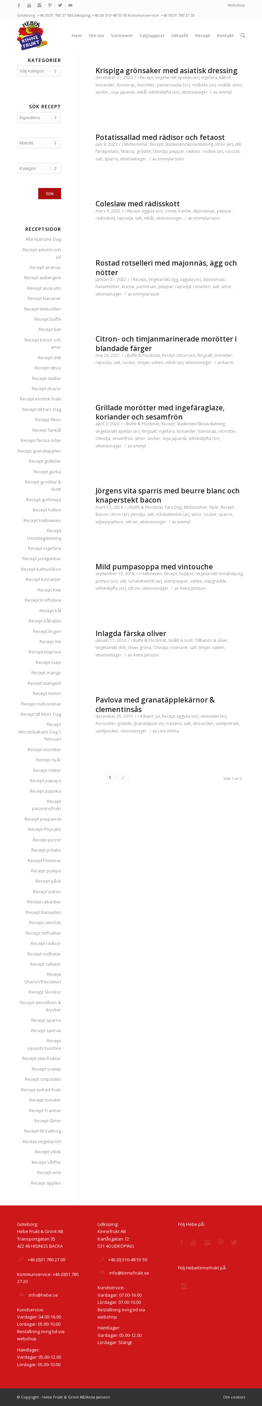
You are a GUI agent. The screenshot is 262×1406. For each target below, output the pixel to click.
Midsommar (136, 144)
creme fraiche (177, 211)
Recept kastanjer (43, 579)
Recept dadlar (46, 378)
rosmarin (179, 647)
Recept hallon (47, 510)
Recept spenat (46, 1030)
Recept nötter (47, 770)
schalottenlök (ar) (172, 514)
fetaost (127, 151)
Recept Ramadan (43, 912)
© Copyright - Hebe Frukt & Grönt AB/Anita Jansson (63, 1397)
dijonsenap (204, 211)
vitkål (142, 92)
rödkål (224, 85)
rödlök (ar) (213, 151)
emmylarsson (171, 159)
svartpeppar (176, 581)
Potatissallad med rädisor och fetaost (160, 137)
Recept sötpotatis (43, 1079)
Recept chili (49, 357)
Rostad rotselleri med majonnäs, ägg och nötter (166, 267)
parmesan (146, 286)
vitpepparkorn (109, 522)
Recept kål (50, 610)
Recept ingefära (44, 548)
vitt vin (132, 522)
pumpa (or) (106, 581)
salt (99, 159)
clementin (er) (213, 716)
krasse (128, 286)
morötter (146, 85)
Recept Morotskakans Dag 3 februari (39, 731)
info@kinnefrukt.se (129, 1273)
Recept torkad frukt (41, 1090)
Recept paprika (45, 791)
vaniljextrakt (227, 723)
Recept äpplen (46, 1183)
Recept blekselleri (42, 309)
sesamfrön (122, 438)
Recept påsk (48, 881)
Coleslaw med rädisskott (138, 203)
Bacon (102, 514)
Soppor (186, 573)
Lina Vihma (168, 731)
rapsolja (125, 218)
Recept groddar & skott (43, 485)
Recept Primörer (44, 860)
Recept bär (50, 329)
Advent (147, 716)
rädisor (193, 151)
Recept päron (47, 891)
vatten (157, 362)
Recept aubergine (42, 277)
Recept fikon (48, 419)
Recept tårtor (47, 1121)
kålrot (225, 77)
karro (228, 362)
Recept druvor (46, 388)
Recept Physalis (44, 829)
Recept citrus (47, 368)
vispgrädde (215, 581)
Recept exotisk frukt (40, 399)
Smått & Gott (180, 640)
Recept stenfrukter (41, 1058)
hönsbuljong (230, 573)
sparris (111, 159)
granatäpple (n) (148, 723)
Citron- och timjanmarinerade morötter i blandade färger (166, 343)
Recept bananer (44, 298)
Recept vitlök (48, 1152)
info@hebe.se (43, 1295)
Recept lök (50, 641)
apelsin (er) (188, 77)
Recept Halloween (42, 520)
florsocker (105, 723)
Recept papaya (45, 780)
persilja (138, 514)
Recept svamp (46, 1069)
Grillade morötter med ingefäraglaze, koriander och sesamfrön (160, 412)
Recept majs (48, 662)
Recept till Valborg (42, 1131)
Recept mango (46, 672)
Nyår (214, 507)
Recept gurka (47, 472)
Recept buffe (47, 319)
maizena (173, 723)
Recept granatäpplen (39, 451)
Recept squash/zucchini (44, 1044)
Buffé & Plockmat (143, 355)
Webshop (236, 4)
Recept (146, 77)
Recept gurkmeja (43, 499)
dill (238, 144)
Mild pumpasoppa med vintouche (154, 566)
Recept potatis (46, 850)
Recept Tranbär (45, 1110)
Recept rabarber (44, 902)
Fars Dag (173, 507)
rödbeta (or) (204, 85)
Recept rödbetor (44, 954)
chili (122, 647)
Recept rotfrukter (43, 933)
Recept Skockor (45, 992)
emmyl (225, 92)
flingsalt (204, 355)
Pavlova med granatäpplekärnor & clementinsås (155, 704)
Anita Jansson (193, 588)
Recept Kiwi (49, 590)
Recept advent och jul (42, 253)
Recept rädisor (46, 943)
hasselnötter (108, 286)
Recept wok (49, 1172)
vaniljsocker (107, 731)
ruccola (232, 151)
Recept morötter (44, 749)
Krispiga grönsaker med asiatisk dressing (166, 70)
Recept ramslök (45, 922)
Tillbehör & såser (211, 640)
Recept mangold (44, 683)
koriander (105, 85)
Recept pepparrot (43, 819)
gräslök (143, 151)
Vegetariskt (166, 77)
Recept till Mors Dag (40, 714)
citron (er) (223, 144)
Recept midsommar (41, 704)
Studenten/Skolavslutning (189, 144)
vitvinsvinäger (194, 92)
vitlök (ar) (174, 362)
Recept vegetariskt (42, 1141)
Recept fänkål (46, 430)
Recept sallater (45, 964)
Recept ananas (45, 267)
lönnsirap (126, 85)
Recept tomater (45, 1100)
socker (102, 92)
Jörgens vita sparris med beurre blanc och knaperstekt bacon (168, 495)
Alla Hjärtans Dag (43, 239)
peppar (177, 151)
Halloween (151, 573)
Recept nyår (48, 760)
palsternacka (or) (173, 85)
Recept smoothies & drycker (40, 1006)
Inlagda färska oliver (131, 633)
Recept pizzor (47, 840)
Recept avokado (44, 288)
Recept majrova (45, 652)
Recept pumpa (46, 871)
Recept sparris (46, 1020)
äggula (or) (152, 211)
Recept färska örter (41, 440)
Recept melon (47, 693)
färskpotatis (107, 151)
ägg (174, 279)
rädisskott (105, 218)
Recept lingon (47, 631)
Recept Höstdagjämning (44, 534)
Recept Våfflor (46, 1162)
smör (237, 85)
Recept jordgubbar (42, 558)
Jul (158, 716)
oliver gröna (139, 647)
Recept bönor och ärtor (43, 343)
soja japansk (123, 92)
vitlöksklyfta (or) (164, 92)
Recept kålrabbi (45, 621)
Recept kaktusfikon (41, 569)
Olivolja (160, 151)
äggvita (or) (187, 716)
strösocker (203, 723)
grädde (124, 723)
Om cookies (234, 1397)
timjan (143, 362)
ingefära (209, 77)
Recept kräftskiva (43, 600)
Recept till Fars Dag (41, 409)
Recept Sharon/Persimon (42, 977)
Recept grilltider (45, 461)
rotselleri (201, 286)
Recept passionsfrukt (46, 804)
